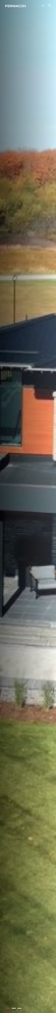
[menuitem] (43, 6)
